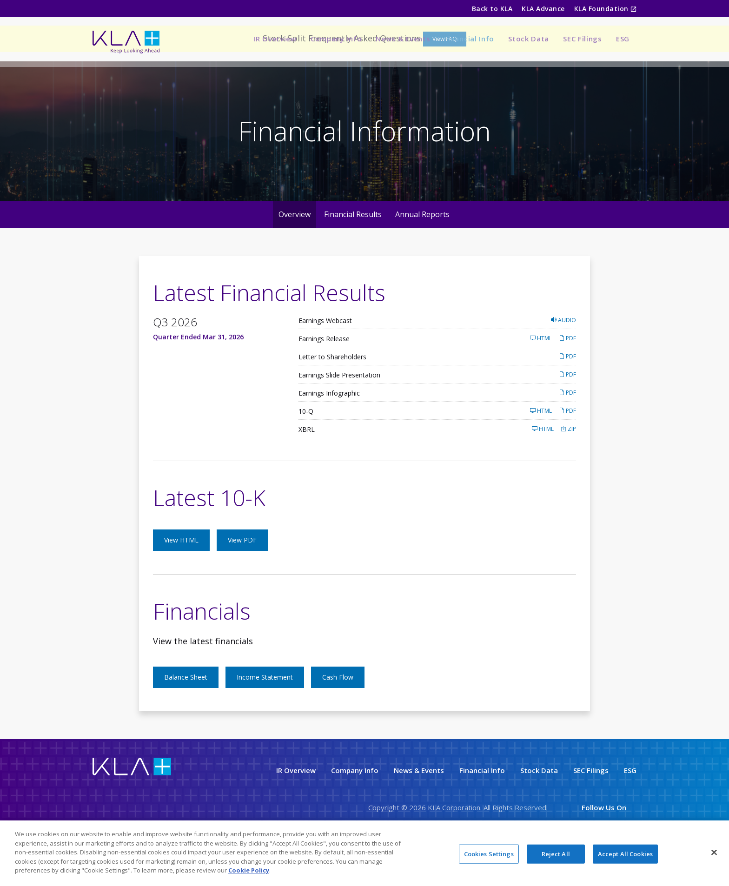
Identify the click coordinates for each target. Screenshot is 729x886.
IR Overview (275, 38)
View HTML (181, 574)
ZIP (568, 464)
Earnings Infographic (329, 427)
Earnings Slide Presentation (339, 409)
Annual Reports (422, 249)
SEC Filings (582, 38)
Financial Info (469, 38)
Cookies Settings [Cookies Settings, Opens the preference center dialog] (489, 853)
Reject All (556, 853)
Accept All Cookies (625, 853)
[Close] (714, 852)
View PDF (242, 574)
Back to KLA (492, 8)
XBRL (306, 464)
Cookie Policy (248, 870)
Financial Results (353, 249)
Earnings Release (324, 373)
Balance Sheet (185, 711)
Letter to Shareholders (332, 391)
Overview (294, 249)
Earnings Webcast (325, 355)
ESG (623, 38)
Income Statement (265, 711)
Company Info (336, 38)
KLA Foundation (602, 8)
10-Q (305, 446)
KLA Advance (543, 8)
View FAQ (444, 74)
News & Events (403, 38)
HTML (541, 373)
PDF (567, 373)
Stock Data (528, 38)
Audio (563, 355)
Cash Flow (337, 711)
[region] (364, 853)
